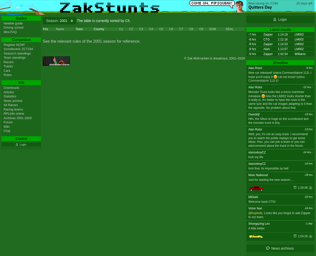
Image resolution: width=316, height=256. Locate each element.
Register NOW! (14, 45)
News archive (12, 101)
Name (60, 29)
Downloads (11, 88)
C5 (161, 29)
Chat (6, 131)
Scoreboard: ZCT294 (18, 49)
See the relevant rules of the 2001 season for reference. (91, 41)
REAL (230, 29)
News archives (282, 248)
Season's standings (17, 53)
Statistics (9, 96)
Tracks (8, 66)
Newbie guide (13, 23)
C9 (201, 29)
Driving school (13, 27)
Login (282, 19)
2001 (57, 21)
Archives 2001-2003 (17, 118)
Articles (8, 92)
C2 (131, 29)
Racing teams (13, 109)
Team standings (14, 57)
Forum (8, 122)
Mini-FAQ (10, 32)
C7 (181, 29)
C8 (191, 29)
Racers (8, 62)
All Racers (10, 105)
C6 (171, 29)
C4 (151, 29)
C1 (121, 29)
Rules (7, 75)
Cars (6, 71)
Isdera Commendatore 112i (276, 79)
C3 (141, 29)
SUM (212, 29)
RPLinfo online (13, 113)
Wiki (6, 126)
